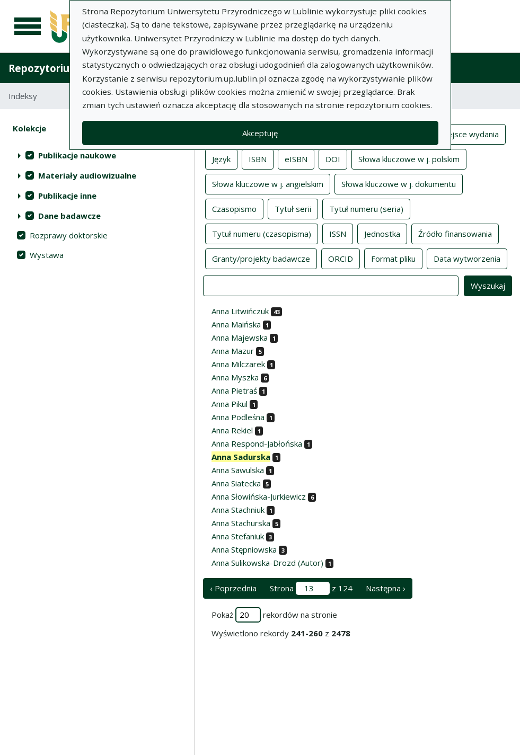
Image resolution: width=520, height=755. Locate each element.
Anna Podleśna (238, 417)
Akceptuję (260, 133)
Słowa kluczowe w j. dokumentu (398, 183)
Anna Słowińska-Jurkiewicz (258, 496)
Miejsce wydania (469, 133)
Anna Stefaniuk (237, 536)
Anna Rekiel (232, 430)
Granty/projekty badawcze (261, 258)
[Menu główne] (27, 26)
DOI (332, 158)
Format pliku (393, 258)
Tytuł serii (293, 208)
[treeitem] (97, 155)
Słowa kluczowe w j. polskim (409, 158)
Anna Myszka (235, 377)
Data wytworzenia (467, 258)
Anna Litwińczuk (240, 311)
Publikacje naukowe (77, 155)
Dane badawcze (69, 215)
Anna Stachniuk (238, 509)
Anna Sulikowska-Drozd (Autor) (267, 562)
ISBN (258, 158)
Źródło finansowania (455, 233)
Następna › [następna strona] (386, 588)
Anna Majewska (239, 337)
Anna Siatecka (236, 483)
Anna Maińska (236, 324)
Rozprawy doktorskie (69, 235)
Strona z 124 (311, 588)
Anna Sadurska (240, 456)
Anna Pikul (229, 403)
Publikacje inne (67, 195)
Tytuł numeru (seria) (366, 208)
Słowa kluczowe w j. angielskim (267, 183)
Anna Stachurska (240, 523)
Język (221, 158)
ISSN (337, 233)
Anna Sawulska (237, 470)
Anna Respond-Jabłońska (256, 443)
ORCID (340, 258)
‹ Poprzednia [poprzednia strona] (233, 588)
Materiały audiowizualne (87, 175)
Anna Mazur (232, 350)
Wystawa (47, 255)
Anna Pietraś (234, 390)
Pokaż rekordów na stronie (274, 615)
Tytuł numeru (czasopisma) (261, 233)
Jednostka (382, 233)
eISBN (296, 158)
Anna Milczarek (238, 364)
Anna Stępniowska (244, 549)
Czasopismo (234, 208)
